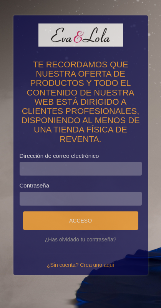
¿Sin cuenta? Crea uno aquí (80, 265)
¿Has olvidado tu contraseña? (80, 239)
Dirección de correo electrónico (59, 155)
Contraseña (35, 185)
